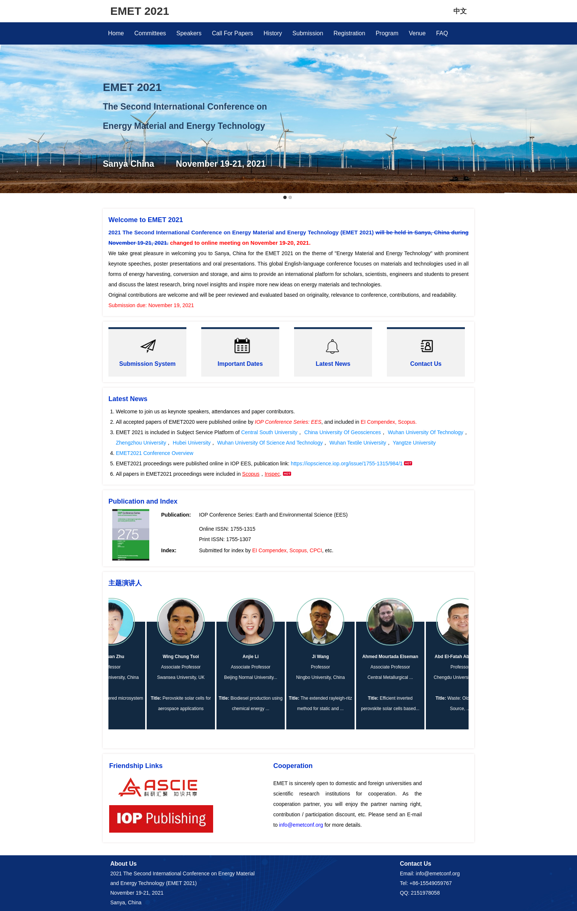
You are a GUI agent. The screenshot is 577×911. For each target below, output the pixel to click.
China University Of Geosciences (342, 432)
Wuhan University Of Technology (425, 432)
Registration (349, 33)
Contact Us (425, 364)
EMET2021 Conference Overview (154, 453)
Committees (150, 33)
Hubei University (192, 443)
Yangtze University (414, 443)
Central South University (269, 432)
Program (387, 33)
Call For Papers (232, 33)
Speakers (189, 33)
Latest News (333, 364)
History (273, 33)
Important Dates (240, 364)
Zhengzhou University (141, 443)
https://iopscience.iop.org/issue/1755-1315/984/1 (347, 463)
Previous (7, 95)
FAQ (442, 33)
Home (116, 33)
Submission (308, 33)
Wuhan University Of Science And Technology (269, 443)
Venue (417, 33)
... (278, 677)
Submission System (147, 364)
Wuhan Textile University (357, 443)
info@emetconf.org (301, 825)
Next (570, 95)
